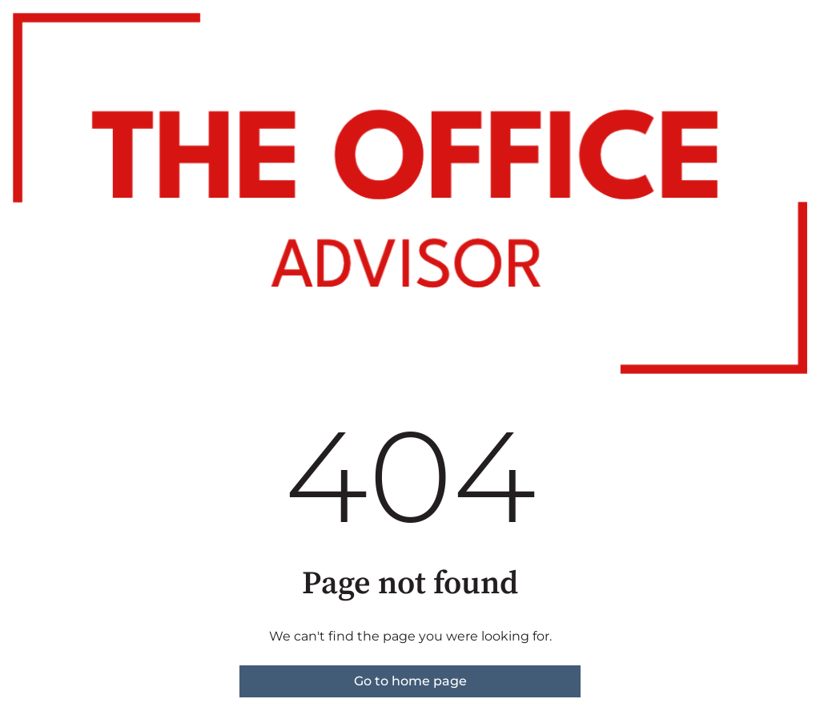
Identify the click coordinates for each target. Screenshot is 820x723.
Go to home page (410, 681)
